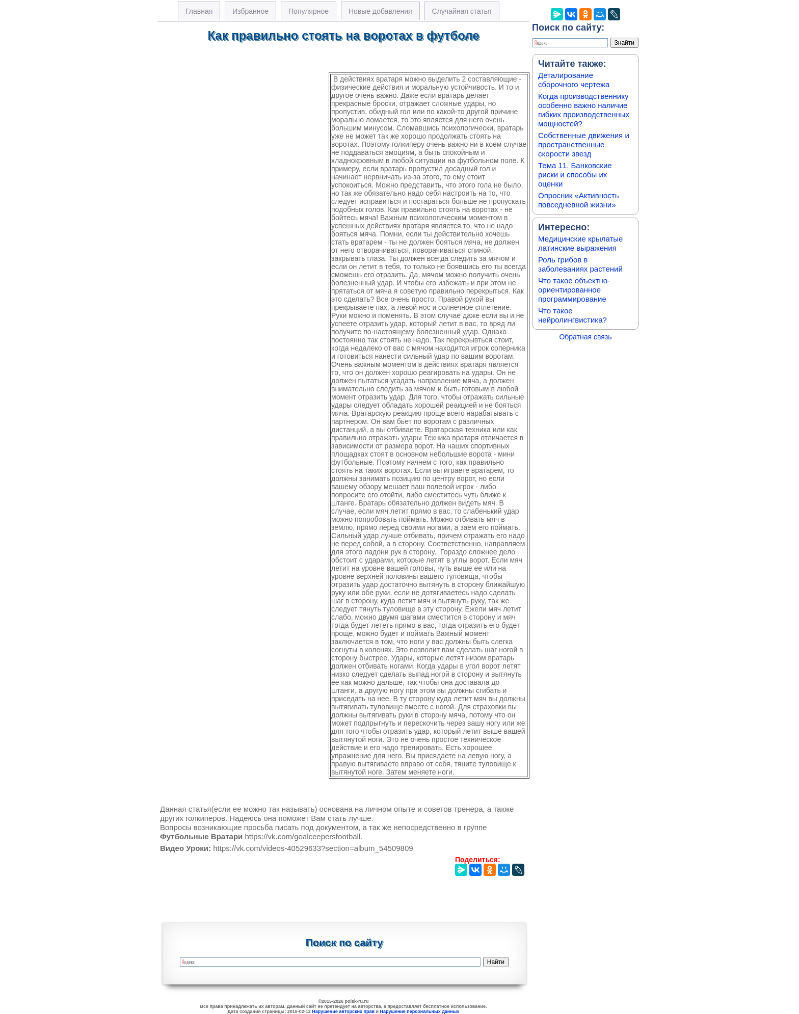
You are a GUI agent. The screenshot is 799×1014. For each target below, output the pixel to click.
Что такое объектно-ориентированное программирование (574, 289)
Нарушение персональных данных (420, 1011)
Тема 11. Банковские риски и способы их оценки (575, 174)
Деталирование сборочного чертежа (573, 80)
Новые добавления (380, 11)
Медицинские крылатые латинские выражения (580, 243)
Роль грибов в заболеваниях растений (580, 264)
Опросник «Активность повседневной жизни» (578, 200)
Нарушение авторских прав (343, 1011)
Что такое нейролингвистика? (572, 315)
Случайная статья (462, 11)
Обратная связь (585, 337)
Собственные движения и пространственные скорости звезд (583, 144)
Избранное (250, 11)
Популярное (308, 11)
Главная (198, 11)
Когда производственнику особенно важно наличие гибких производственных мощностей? (583, 110)
